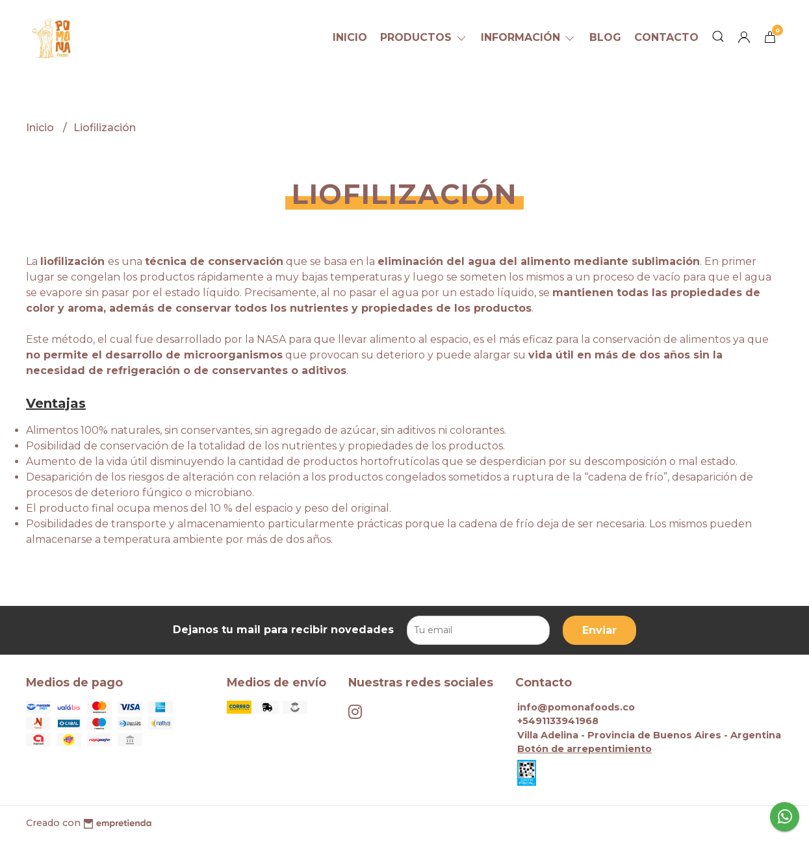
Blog (605, 37)
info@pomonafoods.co (576, 707)
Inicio (350, 37)
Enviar (599, 630)
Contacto (666, 37)
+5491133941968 (557, 721)
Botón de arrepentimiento (584, 749)
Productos (424, 37)
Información (528, 37)
